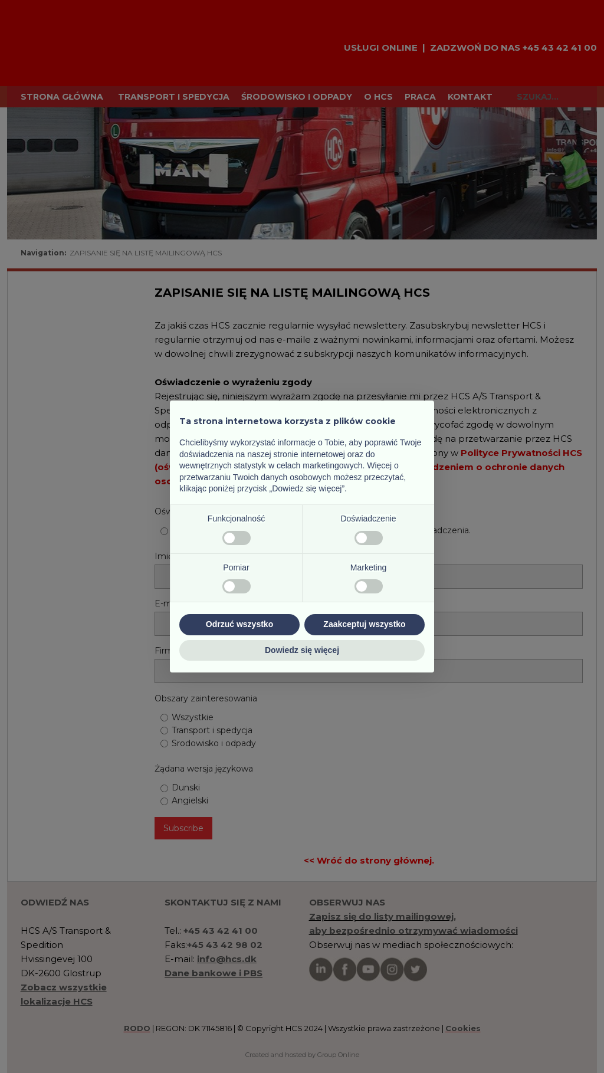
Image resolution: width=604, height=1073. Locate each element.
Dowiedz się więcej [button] (302, 650)
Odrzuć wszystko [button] (239, 624)
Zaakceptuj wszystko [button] (364, 624)
